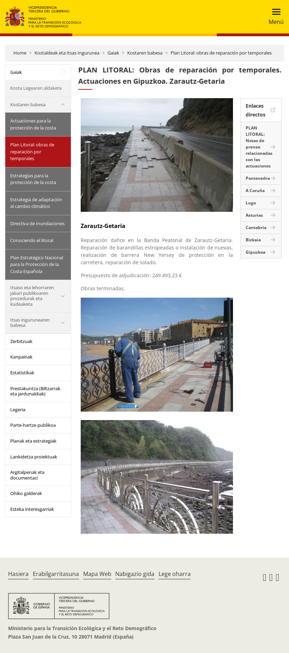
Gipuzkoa (255, 252)
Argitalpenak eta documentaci (27, 475)
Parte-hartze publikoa (33, 425)
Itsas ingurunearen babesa (30, 323)
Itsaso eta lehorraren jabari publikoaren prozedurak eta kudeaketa (32, 295)
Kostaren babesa (144, 53)
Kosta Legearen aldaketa (36, 88)
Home (19, 53)
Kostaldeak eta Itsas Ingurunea (67, 53)
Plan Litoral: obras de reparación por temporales (221, 53)
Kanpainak (21, 357)
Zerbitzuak (21, 341)
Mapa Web (97, 574)
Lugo (251, 203)
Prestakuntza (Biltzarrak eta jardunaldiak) (35, 391)
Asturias (254, 215)
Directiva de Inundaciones (37, 223)
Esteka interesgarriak (32, 509)
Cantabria (256, 227)
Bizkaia (253, 240)
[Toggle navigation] (274, 16)
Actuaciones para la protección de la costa (33, 124)
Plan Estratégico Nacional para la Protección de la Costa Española (36, 264)
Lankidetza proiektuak (33, 457)
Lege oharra (175, 574)
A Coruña (255, 191)
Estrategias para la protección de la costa (33, 179)
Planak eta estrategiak (33, 441)
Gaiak (113, 53)
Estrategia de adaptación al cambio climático (36, 203)
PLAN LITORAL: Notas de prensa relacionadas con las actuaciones (259, 147)
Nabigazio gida (134, 574)
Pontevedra (258, 178)
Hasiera (18, 574)
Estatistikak (22, 372)
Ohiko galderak (26, 493)
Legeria (17, 409)
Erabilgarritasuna (56, 574)
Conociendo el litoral (31, 240)
